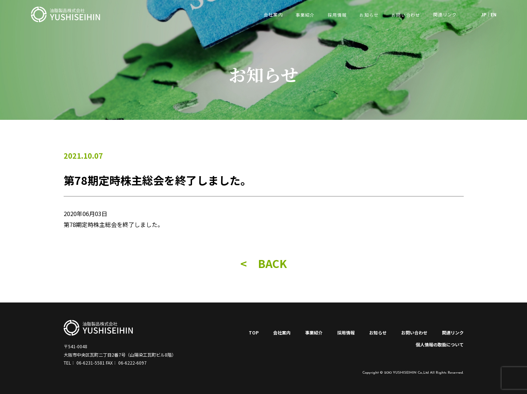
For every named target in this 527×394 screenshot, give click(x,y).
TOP (254, 332)
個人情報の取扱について (440, 344)
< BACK (263, 263)
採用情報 (337, 15)
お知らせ (369, 15)
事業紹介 (305, 15)
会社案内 (282, 332)
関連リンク (453, 332)
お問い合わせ (405, 15)
